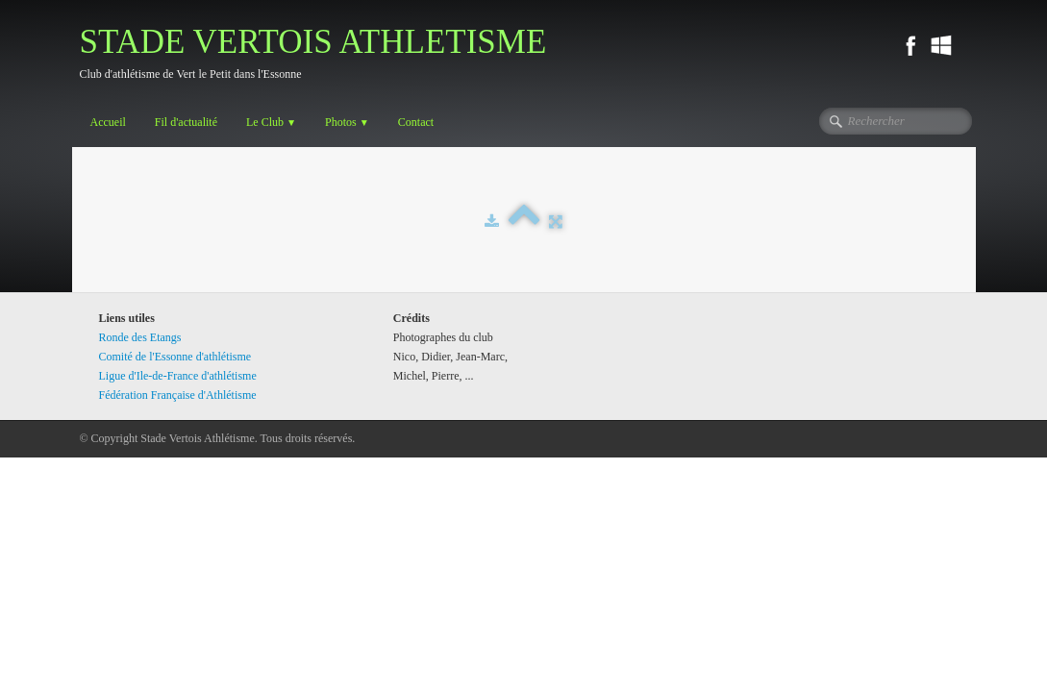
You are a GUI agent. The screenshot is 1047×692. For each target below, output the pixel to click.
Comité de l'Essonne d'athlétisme (175, 356)
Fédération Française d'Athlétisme (178, 395)
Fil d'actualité (186, 122)
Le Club (271, 122)
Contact (416, 122)
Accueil (108, 122)
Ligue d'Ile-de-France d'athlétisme (178, 376)
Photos (347, 122)
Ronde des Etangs (140, 337)
